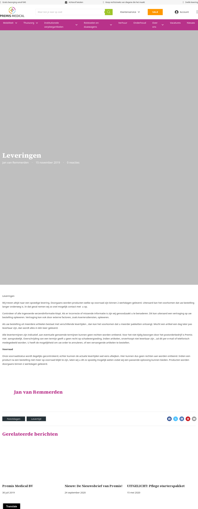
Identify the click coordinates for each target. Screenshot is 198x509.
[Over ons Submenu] (164, 24)
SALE (155, 11)
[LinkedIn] (181, 418)
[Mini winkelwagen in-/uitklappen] (197, 12)
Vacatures (175, 22)
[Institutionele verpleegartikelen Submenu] (78, 24)
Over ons (154, 24)
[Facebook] (169, 418)
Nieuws (191, 22)
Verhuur (122, 22)
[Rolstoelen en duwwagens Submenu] (112, 24)
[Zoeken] (109, 12)
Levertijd (36, 418)
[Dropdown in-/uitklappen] (139, 12)
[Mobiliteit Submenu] (17, 23)
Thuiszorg (29, 22)
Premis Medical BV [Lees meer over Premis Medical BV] (17, 486)
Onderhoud (139, 22)
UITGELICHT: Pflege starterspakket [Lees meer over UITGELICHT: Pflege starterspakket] (156, 486)
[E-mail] (194, 418)
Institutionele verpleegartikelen (53, 24)
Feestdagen (13, 418)
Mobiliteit (8, 22)
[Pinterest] (188, 418)
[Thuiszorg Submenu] (38, 23)
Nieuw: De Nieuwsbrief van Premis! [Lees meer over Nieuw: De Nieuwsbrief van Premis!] (93, 486)
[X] (175, 418)
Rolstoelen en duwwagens (91, 24)
